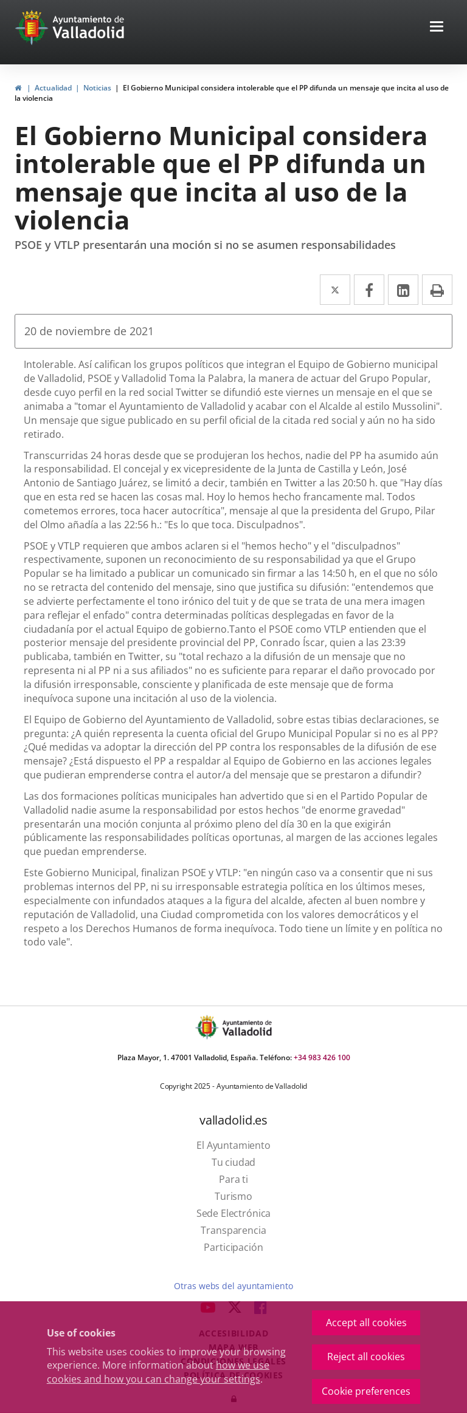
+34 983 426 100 (322, 1057)
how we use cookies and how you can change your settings (158, 1372)
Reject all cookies (366, 1356)
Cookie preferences (366, 1391)
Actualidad (53, 88)
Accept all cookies (366, 1322)
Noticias (97, 88)
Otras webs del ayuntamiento (233, 1286)
